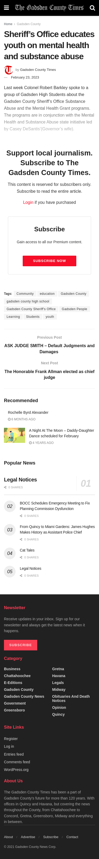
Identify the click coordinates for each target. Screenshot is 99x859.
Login (28, 202)
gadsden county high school (28, 301)
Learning (13, 317)
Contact (72, 837)
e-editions (13, 683)
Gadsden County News (24, 696)
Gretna (58, 669)
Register (11, 739)
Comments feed (17, 762)
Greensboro (14, 710)
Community (25, 294)
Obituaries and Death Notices (71, 698)
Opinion (59, 707)
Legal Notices (20, 480)
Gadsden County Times (38, 70)
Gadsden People (74, 309)
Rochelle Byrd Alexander (28, 412)
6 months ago (22, 419)
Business (12, 669)
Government (15, 703)
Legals (58, 683)
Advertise (28, 837)
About (8, 837)
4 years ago (41, 443)
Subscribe (50, 837)
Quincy (58, 714)
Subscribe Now (49, 261)
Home (8, 24)
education (47, 294)
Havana (58, 676)
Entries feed (14, 754)
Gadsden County (29, 24)
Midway (59, 689)
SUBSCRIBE (20, 645)
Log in (9, 746)
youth (50, 317)
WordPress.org (16, 770)
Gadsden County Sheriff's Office (31, 309)
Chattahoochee (17, 676)
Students (33, 317)
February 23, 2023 (25, 77)
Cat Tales (27, 550)
